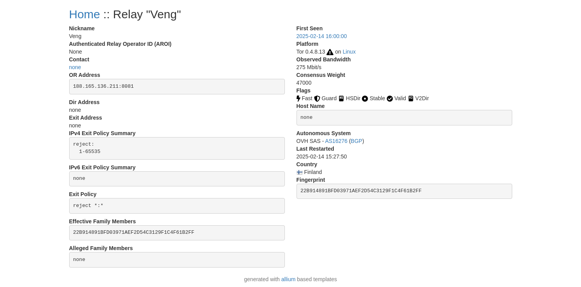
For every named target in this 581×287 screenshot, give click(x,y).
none (75, 67)
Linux (349, 52)
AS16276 (336, 141)
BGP (357, 141)
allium (288, 279)
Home (84, 14)
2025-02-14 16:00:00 (322, 36)
